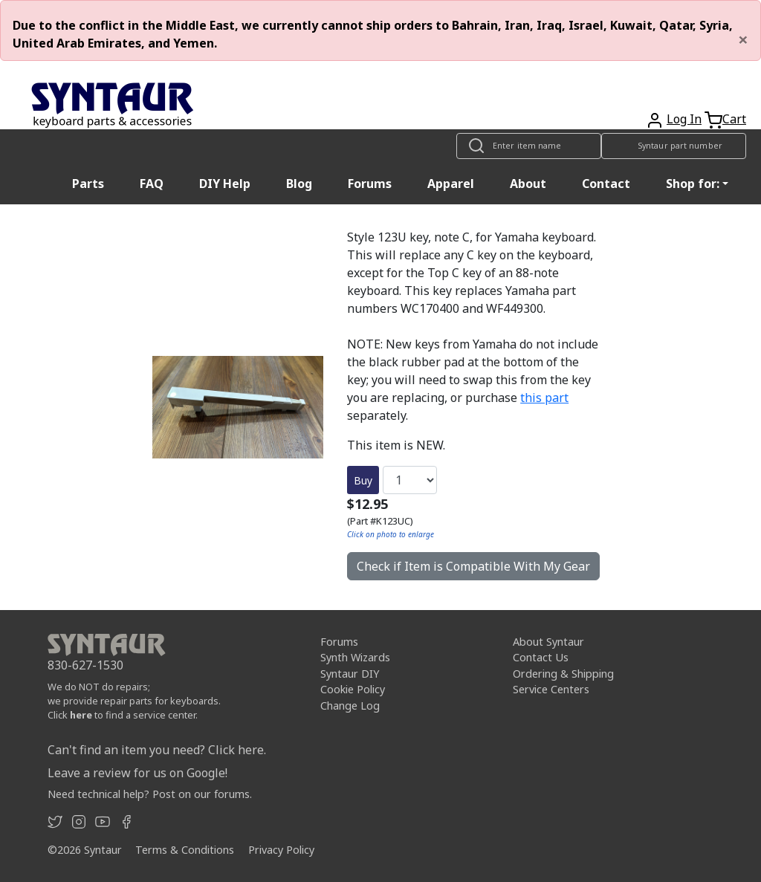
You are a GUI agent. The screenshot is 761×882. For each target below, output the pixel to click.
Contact (606, 183)
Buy (363, 480)
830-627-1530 (85, 665)
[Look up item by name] (528, 146)
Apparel (450, 183)
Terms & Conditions (184, 850)
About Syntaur (548, 642)
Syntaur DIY (349, 674)
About (528, 183)
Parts (88, 183)
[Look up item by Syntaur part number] (673, 146)
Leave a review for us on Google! (137, 773)
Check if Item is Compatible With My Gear (473, 566)
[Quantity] (410, 480)
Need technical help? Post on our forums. (150, 794)
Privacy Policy (281, 850)
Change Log (350, 705)
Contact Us (541, 657)
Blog (299, 183)
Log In (684, 119)
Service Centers (551, 689)
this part (544, 397)
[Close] (743, 39)
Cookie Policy (352, 689)
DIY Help (224, 183)
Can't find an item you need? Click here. (157, 750)
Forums (370, 183)
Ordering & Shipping (563, 674)
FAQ (151, 183)
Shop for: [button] (692, 183)
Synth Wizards (355, 657)
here (81, 715)
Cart (734, 119)
